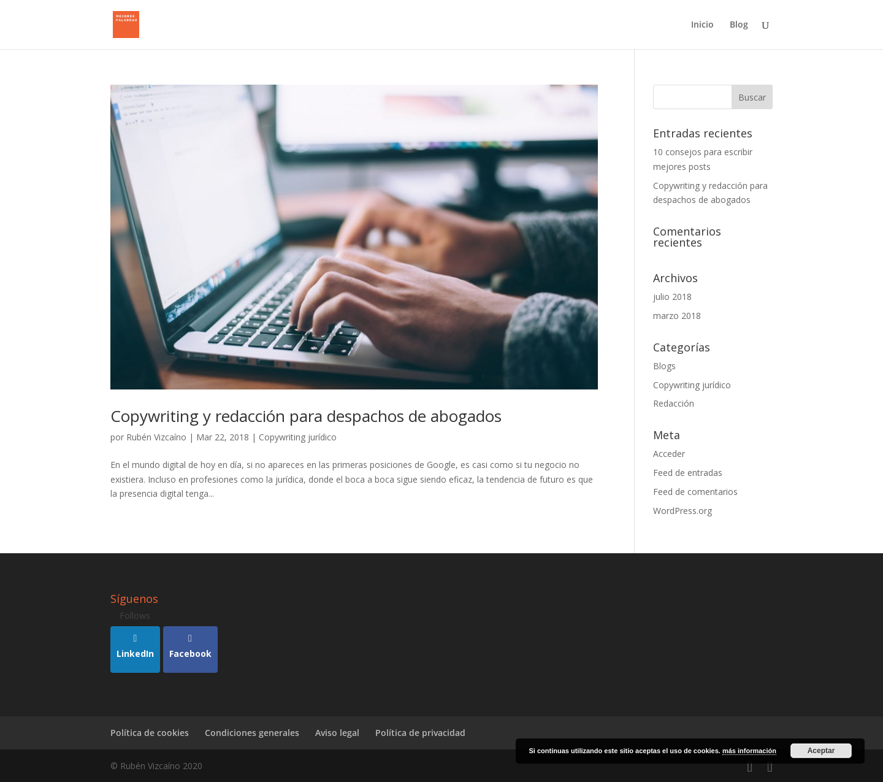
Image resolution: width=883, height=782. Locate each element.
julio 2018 (672, 296)
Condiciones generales (252, 732)
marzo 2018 (677, 315)
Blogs (664, 366)
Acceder (669, 453)
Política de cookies (149, 732)
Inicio (702, 25)
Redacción (673, 403)
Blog (739, 25)
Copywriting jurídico (298, 437)
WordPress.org (682, 510)
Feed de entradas (687, 472)
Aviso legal (337, 732)
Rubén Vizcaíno (156, 437)
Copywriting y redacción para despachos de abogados (306, 416)
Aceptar (821, 750)
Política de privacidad (420, 732)
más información (749, 750)
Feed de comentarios (695, 491)
